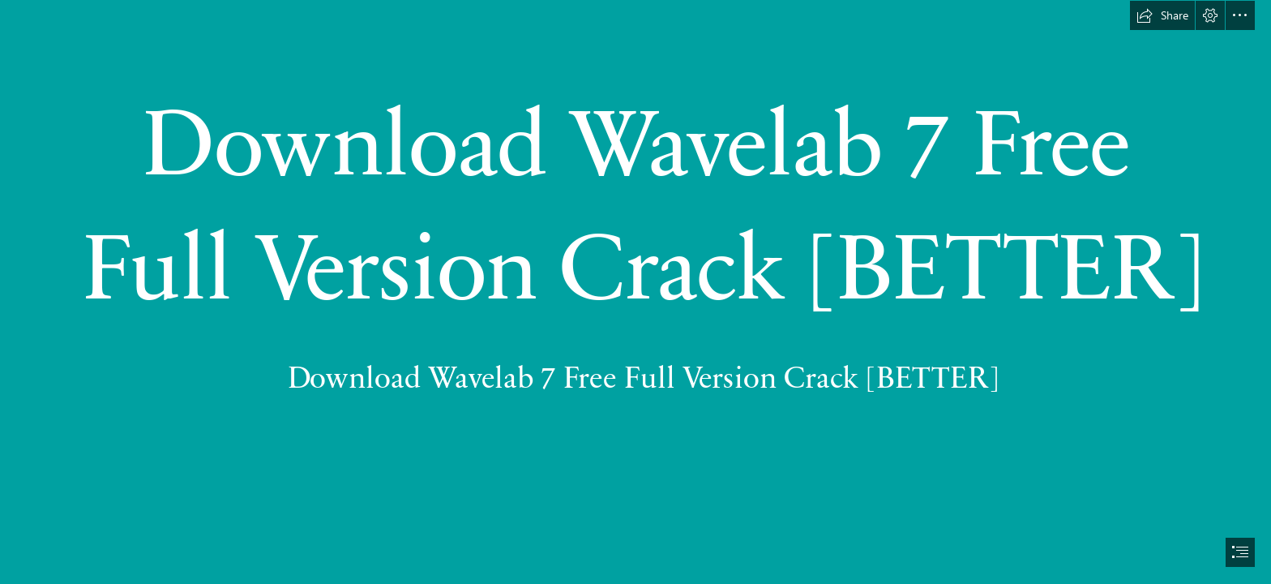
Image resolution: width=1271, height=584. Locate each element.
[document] (635, 292)
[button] (1162, 15)
